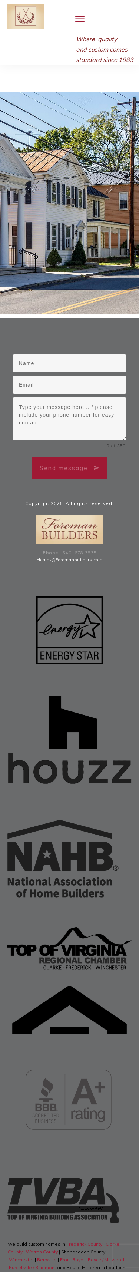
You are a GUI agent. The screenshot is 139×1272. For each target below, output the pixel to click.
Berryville (47, 1237)
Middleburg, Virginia (72, 1253)
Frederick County (84, 1222)
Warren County (42, 1229)
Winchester (22, 1237)
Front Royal (72, 1237)
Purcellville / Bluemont (33, 1245)
